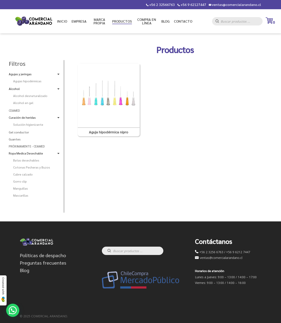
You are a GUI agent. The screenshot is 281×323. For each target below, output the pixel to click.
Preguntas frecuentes (43, 263)
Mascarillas (20, 195)
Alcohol (14, 89)
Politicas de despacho (43, 255)
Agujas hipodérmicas (27, 81)
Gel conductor (19, 132)
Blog (24, 270)
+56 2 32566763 (162, 4)
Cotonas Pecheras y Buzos (31, 167)
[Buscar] (219, 22)
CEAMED (14, 110)
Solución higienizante (28, 124)
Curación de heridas (22, 117)
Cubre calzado (23, 174)
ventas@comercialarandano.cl (236, 4)
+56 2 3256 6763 (211, 252)
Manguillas (20, 188)
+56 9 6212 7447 (238, 252)
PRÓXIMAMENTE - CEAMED (27, 146)
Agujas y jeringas (20, 74)
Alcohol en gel (23, 103)
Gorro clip (20, 181)
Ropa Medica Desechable (26, 153)
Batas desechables (26, 160)
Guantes (15, 139)
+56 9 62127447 (193, 4)
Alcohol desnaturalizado (30, 96)
